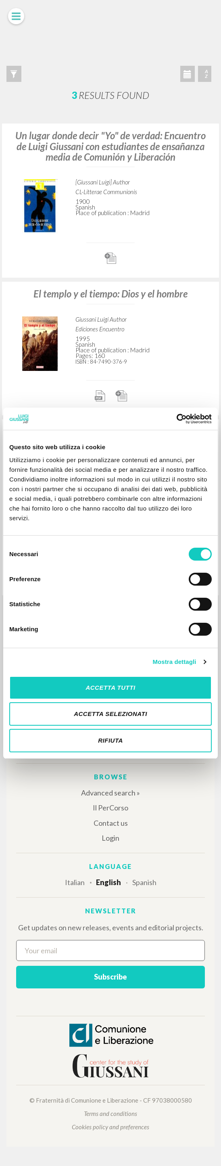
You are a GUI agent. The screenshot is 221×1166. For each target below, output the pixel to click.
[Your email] (110, 950)
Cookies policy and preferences (110, 1126)
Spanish (144, 882)
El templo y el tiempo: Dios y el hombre (110, 293)
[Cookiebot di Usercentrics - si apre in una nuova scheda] (176, 419)
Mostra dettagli (174, 661)
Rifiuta (110, 740)
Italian (75, 882)
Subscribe (110, 976)
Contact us (111, 823)
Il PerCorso (110, 807)
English (108, 882)
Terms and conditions (110, 1113)
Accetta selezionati (110, 713)
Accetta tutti (110, 687)
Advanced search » (110, 792)
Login (110, 837)
